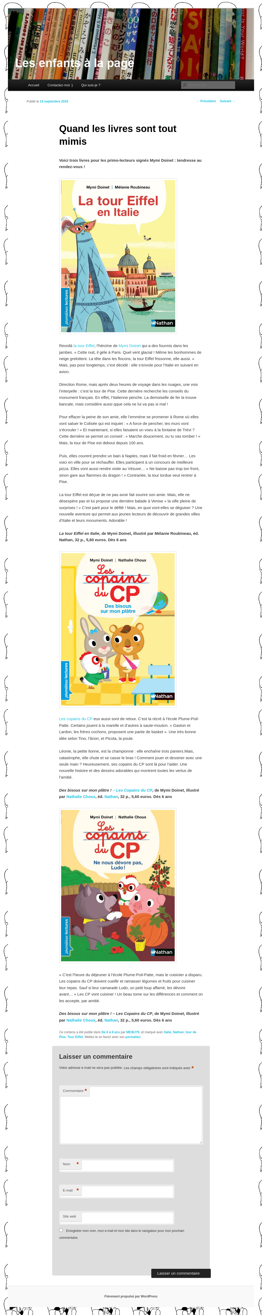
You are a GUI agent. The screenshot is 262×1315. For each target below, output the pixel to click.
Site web (69, 1216)
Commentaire (75, 1091)
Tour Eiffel (75, 1037)
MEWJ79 (132, 1032)
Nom (71, 1164)
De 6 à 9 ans (110, 1032)
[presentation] (95, 1255)
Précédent (206, 101)
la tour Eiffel (84, 345)
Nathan (111, 796)
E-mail (71, 1190)
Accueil (33, 85)
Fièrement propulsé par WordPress (131, 1296)
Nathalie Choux (80, 796)
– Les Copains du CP (131, 790)
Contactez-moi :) (60, 85)
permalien (133, 1037)
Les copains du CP (76, 718)
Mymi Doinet (130, 345)
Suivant (227, 101)
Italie (167, 1032)
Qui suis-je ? (90, 85)
